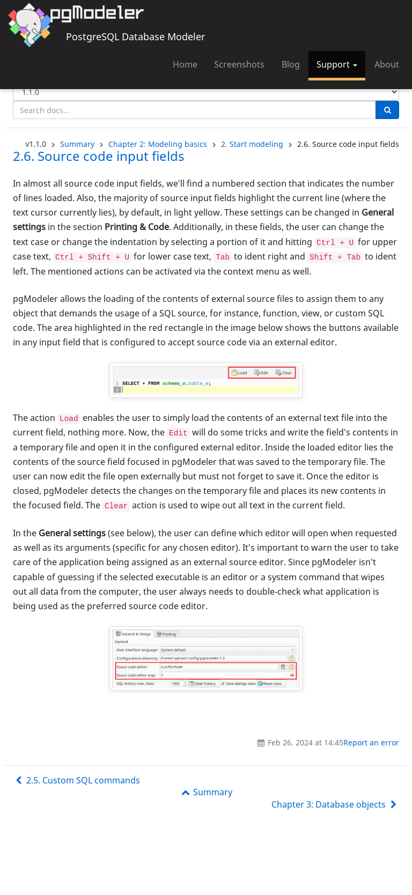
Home (185, 64)
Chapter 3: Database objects (335, 804)
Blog (291, 64)
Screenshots (239, 64)
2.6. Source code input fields (99, 156)
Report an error (371, 742)
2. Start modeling (252, 144)
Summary (77, 144)
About (386, 64)
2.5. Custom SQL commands (76, 780)
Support (337, 64)
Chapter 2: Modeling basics (157, 144)
